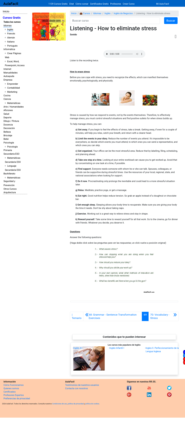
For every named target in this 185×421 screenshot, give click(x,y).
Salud (6, 114)
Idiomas (7, 25)
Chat (71, 4)
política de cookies (92, 404)
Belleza (7, 132)
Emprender (12, 84)
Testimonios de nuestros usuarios (82, 385)
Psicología (9, 142)
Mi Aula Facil (162, 4)
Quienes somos (11, 388)
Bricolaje (8, 135)
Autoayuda (9, 76)
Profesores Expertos (14, 395)
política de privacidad (76, 404)
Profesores (115, 4)
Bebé (6, 139)
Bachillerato (9, 173)
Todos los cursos (12, 22)
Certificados (10, 391)
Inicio (6, 11)
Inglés (10, 29)
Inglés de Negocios (123, 13)
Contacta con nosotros (76, 388)
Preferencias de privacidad (17, 398)
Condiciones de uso (59, 404)
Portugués (12, 45)
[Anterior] (112, 316)
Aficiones (8, 110)
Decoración (9, 128)
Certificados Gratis (99, 4)
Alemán (11, 37)
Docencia (8, 124)
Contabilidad (13, 87)
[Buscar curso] (115, 20)
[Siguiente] (163, 316)
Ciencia (7, 99)
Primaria (8, 150)
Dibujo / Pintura (11, 121)
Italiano (11, 41)
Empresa (8, 80)
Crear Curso (129, 4)
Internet (7, 69)
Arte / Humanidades (14, 106)
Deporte (7, 117)
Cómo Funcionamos (14, 385)
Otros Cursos (10, 189)
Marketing (12, 92)
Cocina (7, 95)
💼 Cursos (85, 13)
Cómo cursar (82, 4)
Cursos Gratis (12, 17)
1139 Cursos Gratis (58, 4)
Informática (9, 49)
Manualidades (11, 72)
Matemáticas (13, 103)
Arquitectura (10, 192)
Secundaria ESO (11, 154)
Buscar (170, 20)
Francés (11, 33)
